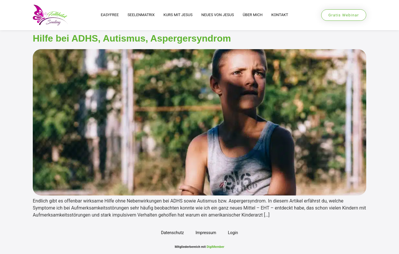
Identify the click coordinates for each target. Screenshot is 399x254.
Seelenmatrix (141, 15)
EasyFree (110, 15)
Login (233, 232)
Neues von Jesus (217, 15)
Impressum (206, 232)
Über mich (253, 15)
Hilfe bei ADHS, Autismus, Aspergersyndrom (132, 38)
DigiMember (215, 247)
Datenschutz (172, 232)
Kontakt (279, 15)
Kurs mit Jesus (178, 15)
